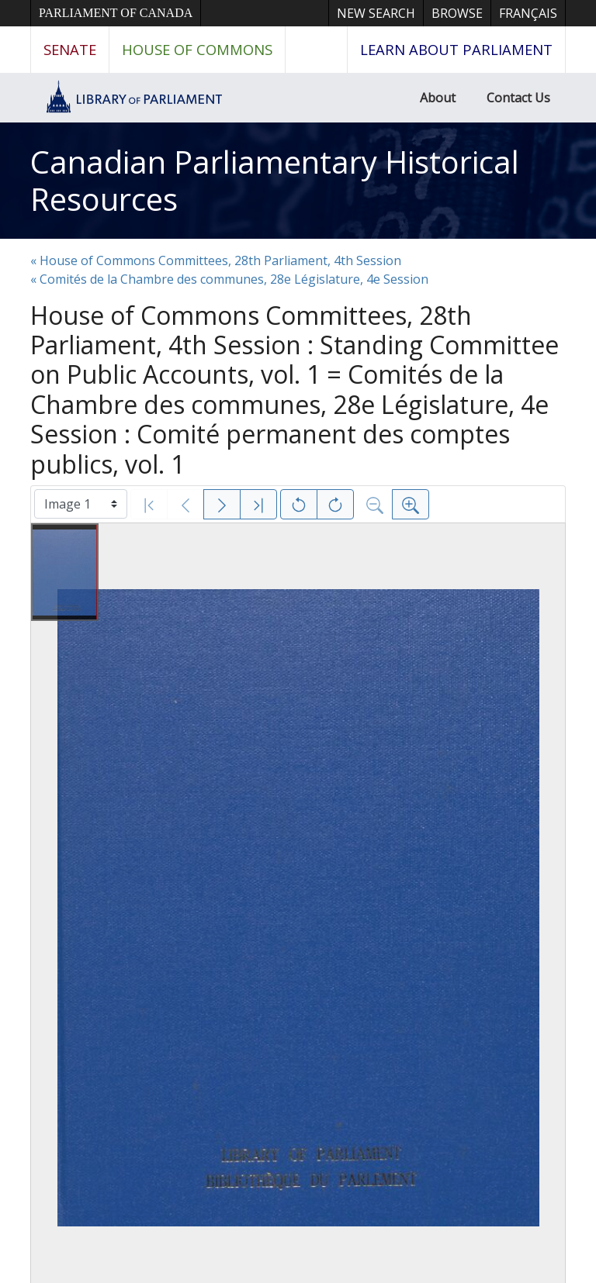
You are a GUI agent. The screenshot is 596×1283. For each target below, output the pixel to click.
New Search (376, 13)
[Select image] (80, 504)
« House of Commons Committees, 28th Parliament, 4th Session (215, 260)
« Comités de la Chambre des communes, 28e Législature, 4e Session (229, 279)
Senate (69, 49)
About (438, 97)
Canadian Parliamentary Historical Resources (274, 180)
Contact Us (518, 97)
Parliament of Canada (115, 12)
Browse (457, 13)
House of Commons (197, 49)
